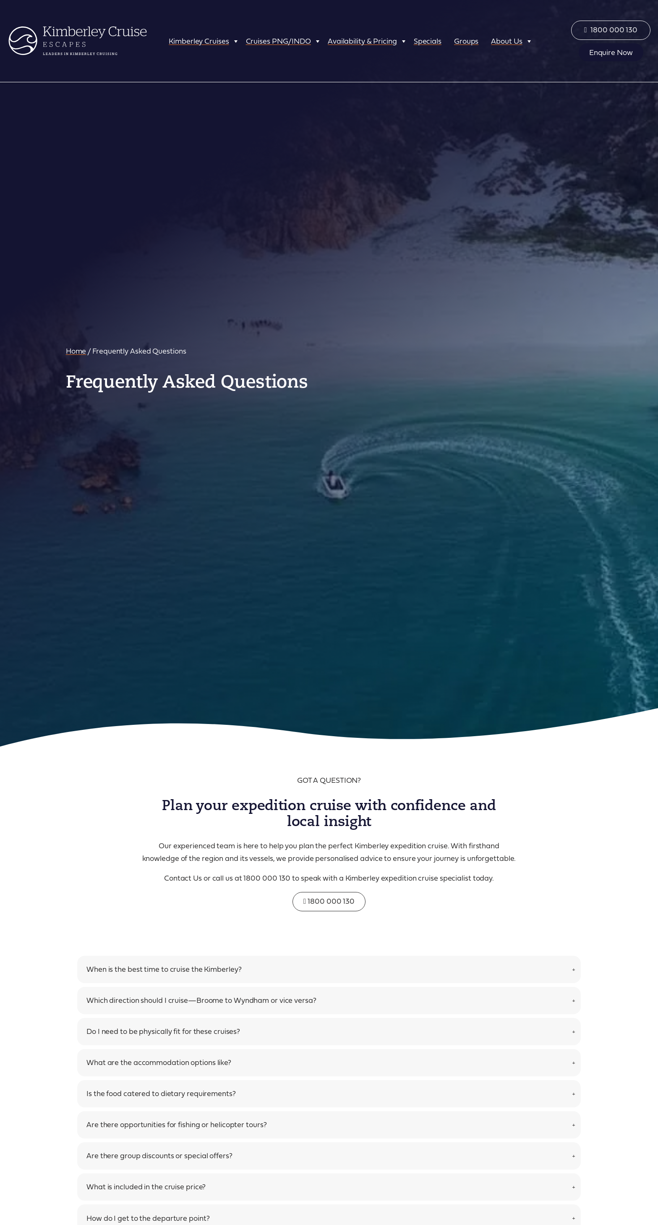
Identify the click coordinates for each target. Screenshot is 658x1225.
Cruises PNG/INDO (278, 40)
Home (76, 350)
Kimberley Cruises (199, 40)
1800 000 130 (329, 900)
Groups (466, 40)
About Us (506, 40)
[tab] (329, 969)
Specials (427, 40)
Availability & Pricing (362, 40)
